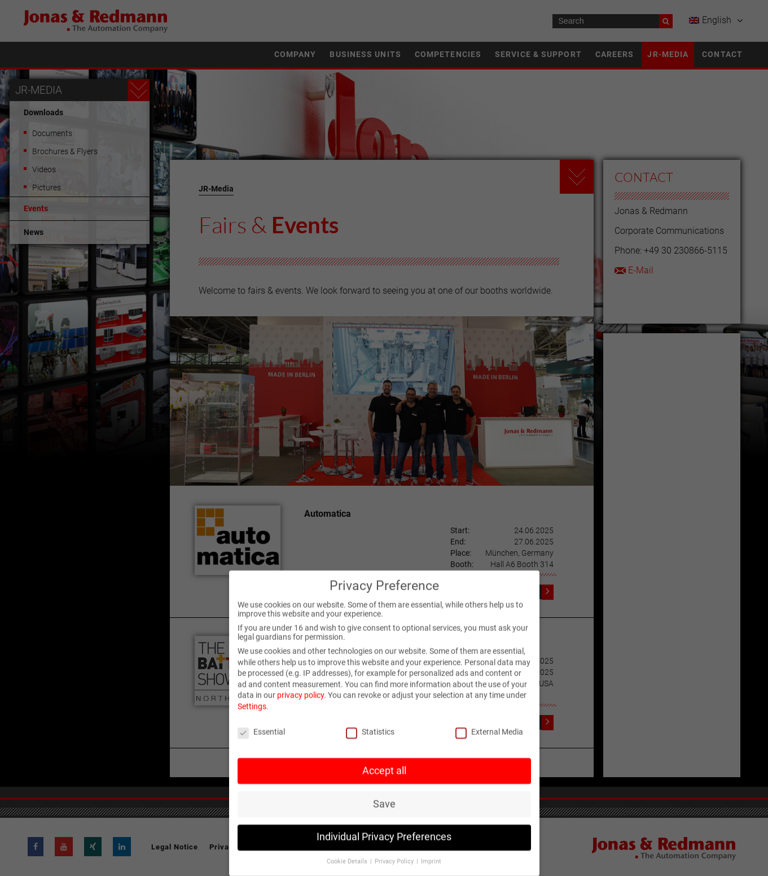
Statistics (370, 739)
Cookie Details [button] (348, 869)
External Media (489, 739)
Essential (261, 739)
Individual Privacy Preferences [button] (384, 845)
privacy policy (300, 703)
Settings (252, 713)
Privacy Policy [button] (395, 869)
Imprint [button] (431, 869)
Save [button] (384, 811)
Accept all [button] (384, 778)
